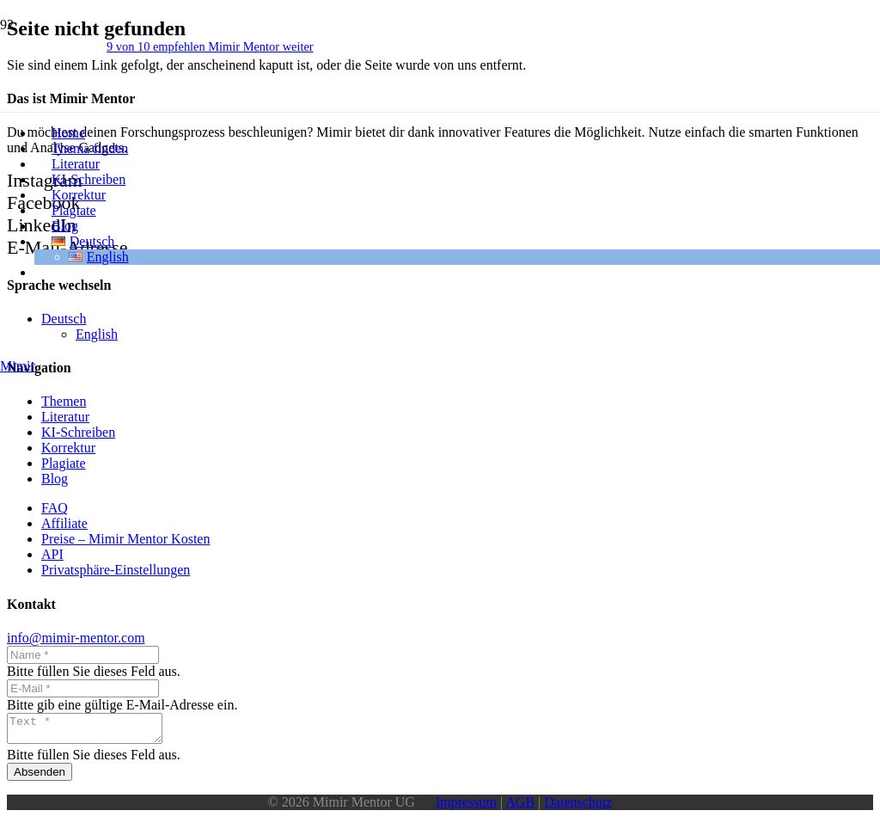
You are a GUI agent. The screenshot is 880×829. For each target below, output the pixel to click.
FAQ (54, 507)
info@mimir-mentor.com (76, 637)
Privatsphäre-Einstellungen (115, 569)
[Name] (83, 655)
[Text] (93, 731)
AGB (520, 807)
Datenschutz (578, 807)
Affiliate (64, 523)
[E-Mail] (83, 688)
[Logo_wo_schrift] (71, 492)
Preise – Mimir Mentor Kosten (125, 538)
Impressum (466, 807)
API (52, 554)
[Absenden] (39, 777)
